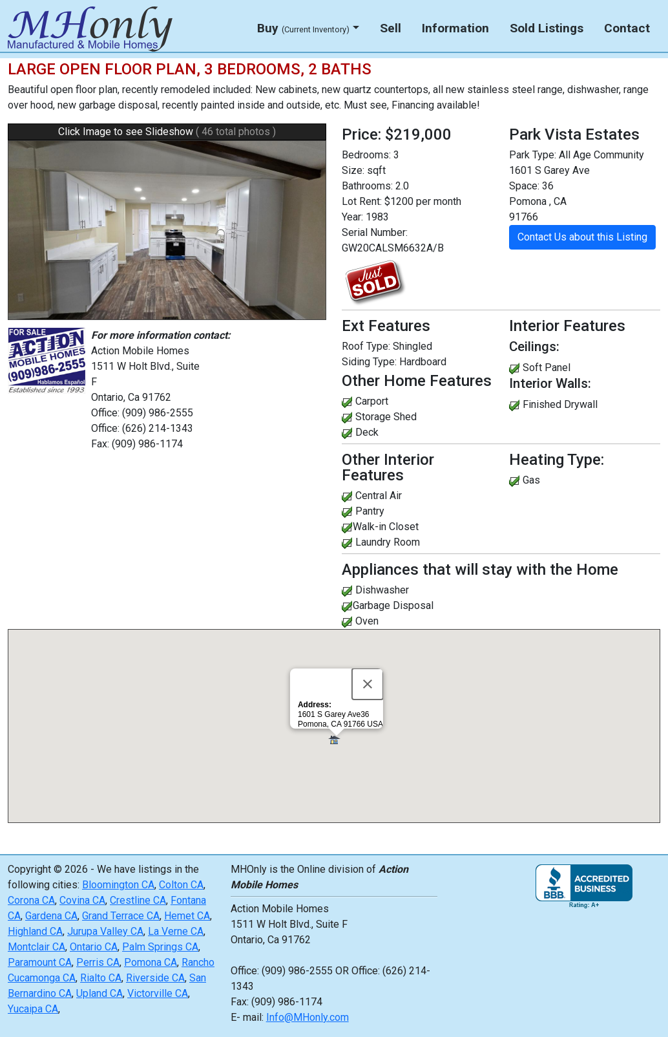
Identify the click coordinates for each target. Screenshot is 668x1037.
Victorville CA (157, 993)
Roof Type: (366, 346)
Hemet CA (187, 916)
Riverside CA (155, 978)
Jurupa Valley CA (105, 931)
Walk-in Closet (386, 526)
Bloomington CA (118, 885)
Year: (352, 217)
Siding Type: (369, 362)
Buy (303, 28)
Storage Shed (386, 417)
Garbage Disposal (393, 605)
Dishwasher (382, 590)
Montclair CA (36, 947)
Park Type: (532, 155)
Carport (371, 401)
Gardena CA (51, 916)
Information (455, 28)
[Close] (367, 684)
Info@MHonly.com (307, 1017)
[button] (336, 740)
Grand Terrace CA (121, 916)
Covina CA (82, 900)
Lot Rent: (362, 201)
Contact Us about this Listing (582, 237)
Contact (627, 28)
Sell (390, 28)
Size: (353, 170)
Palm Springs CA (160, 947)
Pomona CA (150, 962)
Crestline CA (138, 900)
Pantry (369, 511)
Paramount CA (40, 962)
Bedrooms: (366, 155)
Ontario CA (94, 947)
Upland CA (99, 993)
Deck (367, 432)
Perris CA (98, 962)
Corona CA (31, 900)
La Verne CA (176, 931)
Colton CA (181, 885)
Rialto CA (100, 978)
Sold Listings (546, 28)
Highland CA (35, 931)
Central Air (378, 495)
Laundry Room (387, 542)
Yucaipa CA (33, 1009)
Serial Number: (375, 232)
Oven (367, 621)
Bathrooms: (367, 186)
